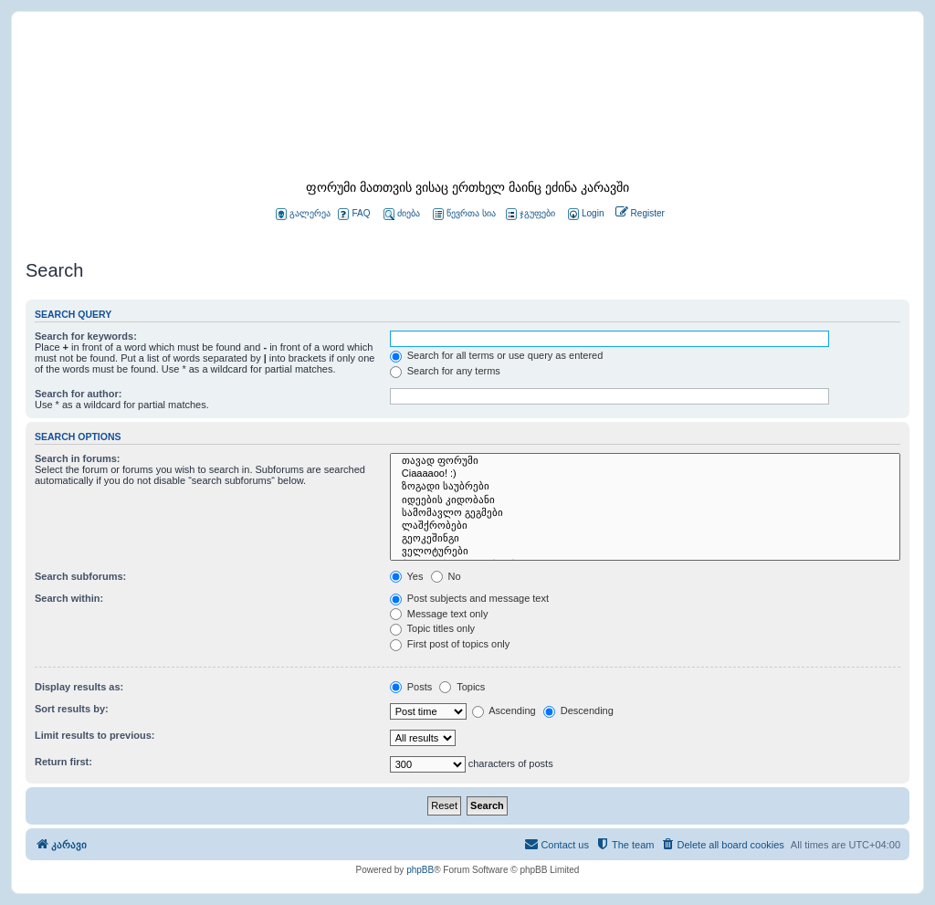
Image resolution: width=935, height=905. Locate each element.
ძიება (401, 214)
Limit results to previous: (94, 735)
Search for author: (78, 393)
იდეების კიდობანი (645, 500)
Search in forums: (78, 458)
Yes (407, 576)
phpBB (420, 870)
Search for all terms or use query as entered (497, 355)
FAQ (354, 214)
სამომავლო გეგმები (645, 513)
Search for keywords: (86, 336)
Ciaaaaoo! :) (645, 474)
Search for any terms (445, 370)
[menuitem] (584, 214)
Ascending (504, 710)
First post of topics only (450, 643)
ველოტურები (645, 551)
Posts (411, 686)
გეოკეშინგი (645, 538)
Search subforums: (80, 576)
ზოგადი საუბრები (645, 486)
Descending (578, 710)
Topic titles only (432, 628)
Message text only (439, 613)
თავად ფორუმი (645, 461)
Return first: (63, 761)
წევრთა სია (464, 214)
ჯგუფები (530, 214)
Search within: (69, 598)
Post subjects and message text (469, 598)
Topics (462, 686)
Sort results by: (72, 708)
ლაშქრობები (645, 526)
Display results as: (79, 686)
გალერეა (303, 214)
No (446, 576)
